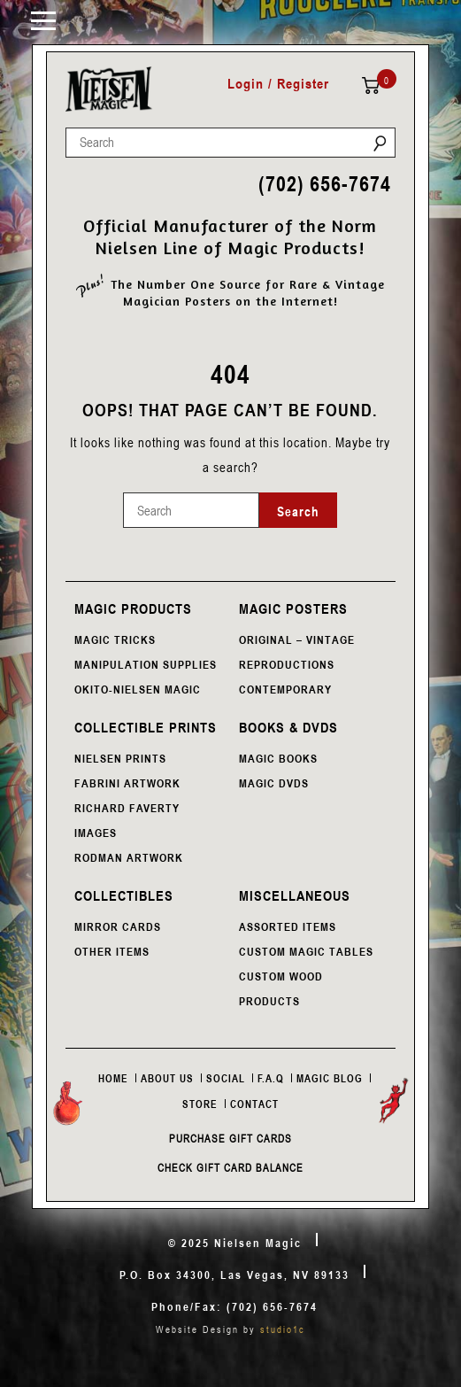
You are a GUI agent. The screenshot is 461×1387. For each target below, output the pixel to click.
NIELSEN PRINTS (120, 758)
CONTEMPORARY (285, 689)
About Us (167, 1078)
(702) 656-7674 (324, 184)
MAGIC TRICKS (115, 639)
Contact (254, 1103)
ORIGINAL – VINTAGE (297, 639)
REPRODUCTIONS (286, 664)
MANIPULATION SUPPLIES (145, 664)
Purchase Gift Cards (230, 1138)
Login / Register (278, 83)
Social (225, 1078)
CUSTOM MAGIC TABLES (306, 951)
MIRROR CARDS (117, 926)
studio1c (282, 1329)
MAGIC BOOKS (278, 758)
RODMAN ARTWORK (128, 857)
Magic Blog (329, 1078)
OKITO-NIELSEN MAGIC (137, 689)
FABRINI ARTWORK (127, 783)
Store (200, 1103)
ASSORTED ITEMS (287, 926)
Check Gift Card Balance (230, 1167)
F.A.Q (270, 1078)
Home (113, 1078)
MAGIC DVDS (274, 783)
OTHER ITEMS (112, 951)
